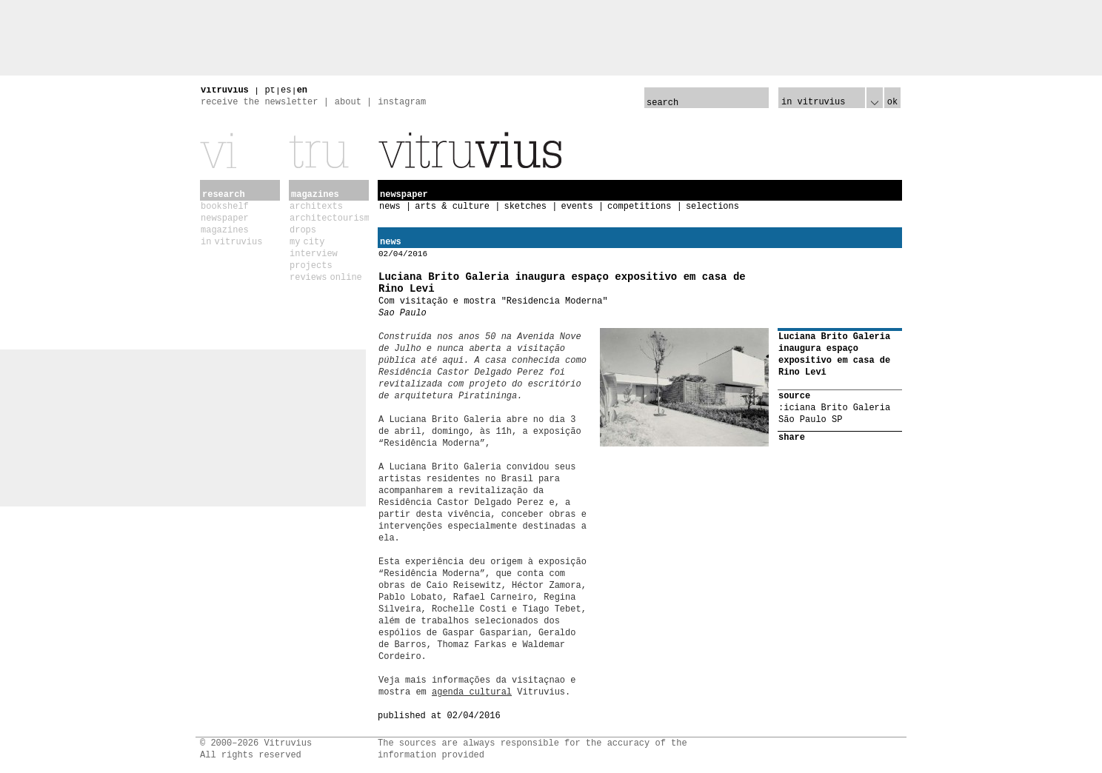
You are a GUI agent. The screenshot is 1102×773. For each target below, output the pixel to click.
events (576, 206)
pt (269, 90)
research (223, 195)
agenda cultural (472, 692)
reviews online (326, 277)
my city (307, 242)
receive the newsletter (259, 102)
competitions (639, 206)
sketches (525, 206)
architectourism (330, 218)
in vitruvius (231, 242)
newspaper (225, 218)
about (348, 102)
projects (311, 266)
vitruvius (225, 90)
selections (712, 206)
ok (892, 102)
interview (314, 254)
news (390, 206)
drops (303, 230)
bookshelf (225, 206)
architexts (316, 206)
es (286, 90)
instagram (402, 102)
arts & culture (452, 206)
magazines (225, 230)
